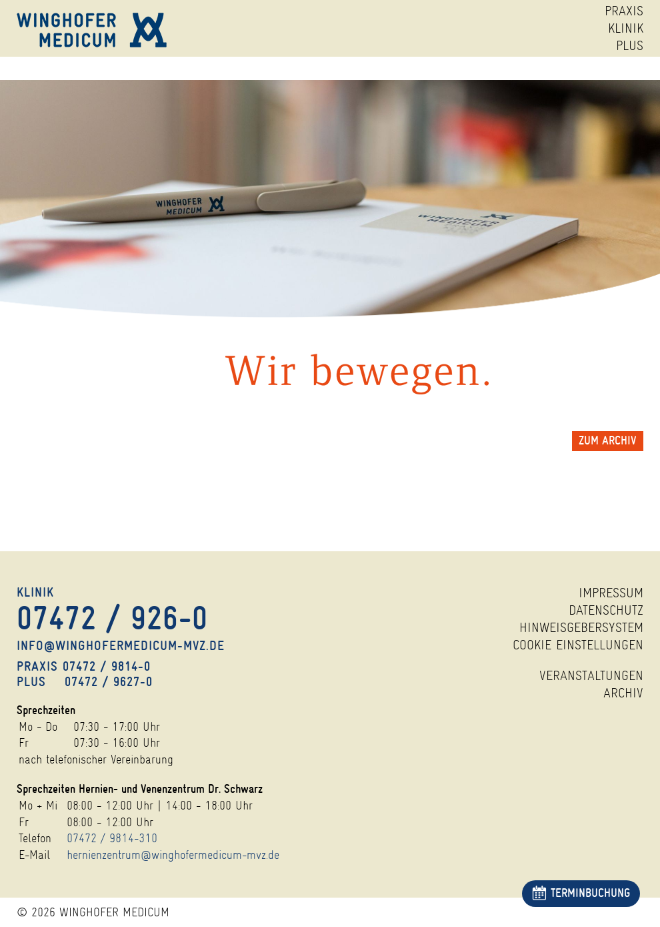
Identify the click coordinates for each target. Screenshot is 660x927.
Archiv (623, 693)
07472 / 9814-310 (112, 838)
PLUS (629, 45)
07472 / (112, 619)
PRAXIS (624, 11)
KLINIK (625, 28)
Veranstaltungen (591, 675)
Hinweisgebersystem (581, 627)
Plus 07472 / (85, 681)
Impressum (611, 593)
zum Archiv (608, 441)
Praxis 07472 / (84, 666)
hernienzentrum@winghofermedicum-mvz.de (173, 855)
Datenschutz (606, 610)
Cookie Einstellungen (578, 645)
